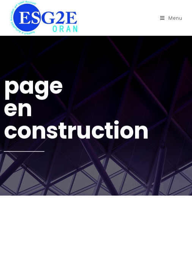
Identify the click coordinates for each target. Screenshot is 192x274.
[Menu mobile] (171, 18)
